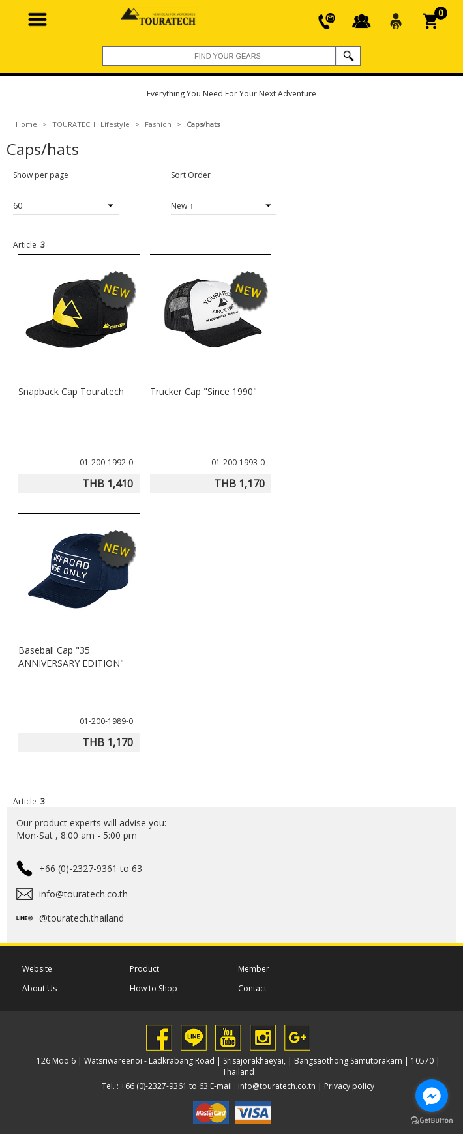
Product (144, 968)
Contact (252, 988)
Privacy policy (349, 1086)
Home (26, 124)
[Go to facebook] (431, 1095)
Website (37, 968)
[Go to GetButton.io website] (432, 1120)
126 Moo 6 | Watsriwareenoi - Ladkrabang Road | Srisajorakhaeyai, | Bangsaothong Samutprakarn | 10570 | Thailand (238, 1066)
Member (253, 968)
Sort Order (191, 175)
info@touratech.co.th (277, 1086)
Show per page (40, 175)
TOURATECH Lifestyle (91, 124)
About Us (39, 988)
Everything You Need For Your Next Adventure (231, 93)
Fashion (158, 124)
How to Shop (153, 988)
